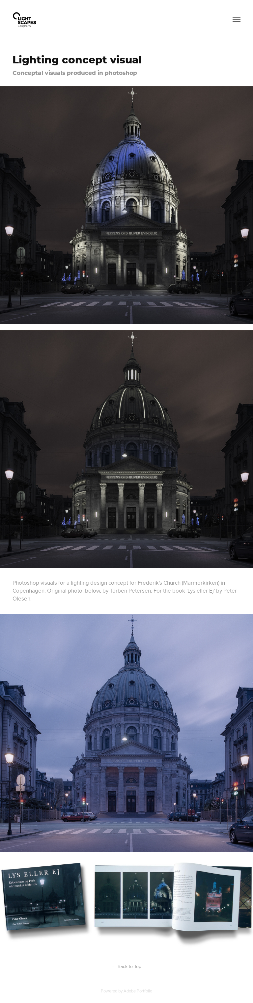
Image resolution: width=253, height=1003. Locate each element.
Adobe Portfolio (138, 991)
